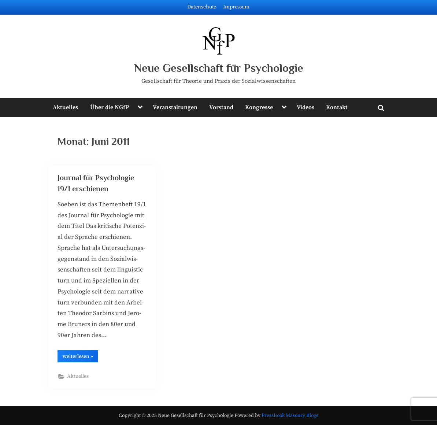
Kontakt (337, 107)
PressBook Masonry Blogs (290, 416)
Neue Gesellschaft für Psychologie (218, 68)
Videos (305, 107)
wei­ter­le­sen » (80, 357)
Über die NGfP (109, 107)
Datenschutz (201, 7)
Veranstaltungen (175, 107)
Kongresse (259, 107)
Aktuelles (65, 107)
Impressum (236, 7)
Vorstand (221, 107)
